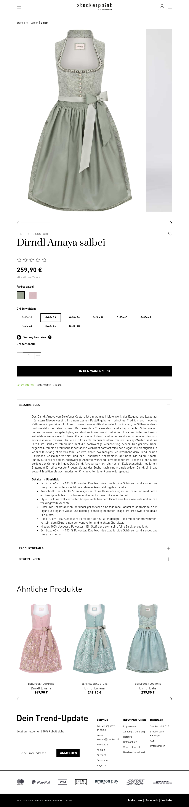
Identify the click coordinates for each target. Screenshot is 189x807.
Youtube (166, 800)
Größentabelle (26, 344)
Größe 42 (146, 317)
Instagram (135, 800)
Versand (36, 277)
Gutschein (102, 760)
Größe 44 (27, 326)
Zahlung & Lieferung (134, 731)
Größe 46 (50, 326)
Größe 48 (74, 326)
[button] (18, 223)
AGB (152, 740)
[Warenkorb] (170, 6)
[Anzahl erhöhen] (38, 355)
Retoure (127, 736)
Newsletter (103, 744)
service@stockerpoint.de (110, 739)
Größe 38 (98, 317)
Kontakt (101, 749)
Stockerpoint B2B (159, 726)
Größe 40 (122, 317)
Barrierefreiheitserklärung (137, 752)
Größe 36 (74, 317)
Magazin (101, 765)
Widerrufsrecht (131, 747)
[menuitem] (23, 294)
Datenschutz (130, 741)
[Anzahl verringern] (20, 355)
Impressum (129, 726)
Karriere (101, 754)
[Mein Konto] (162, 6)
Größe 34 (50, 317)
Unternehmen (157, 745)
